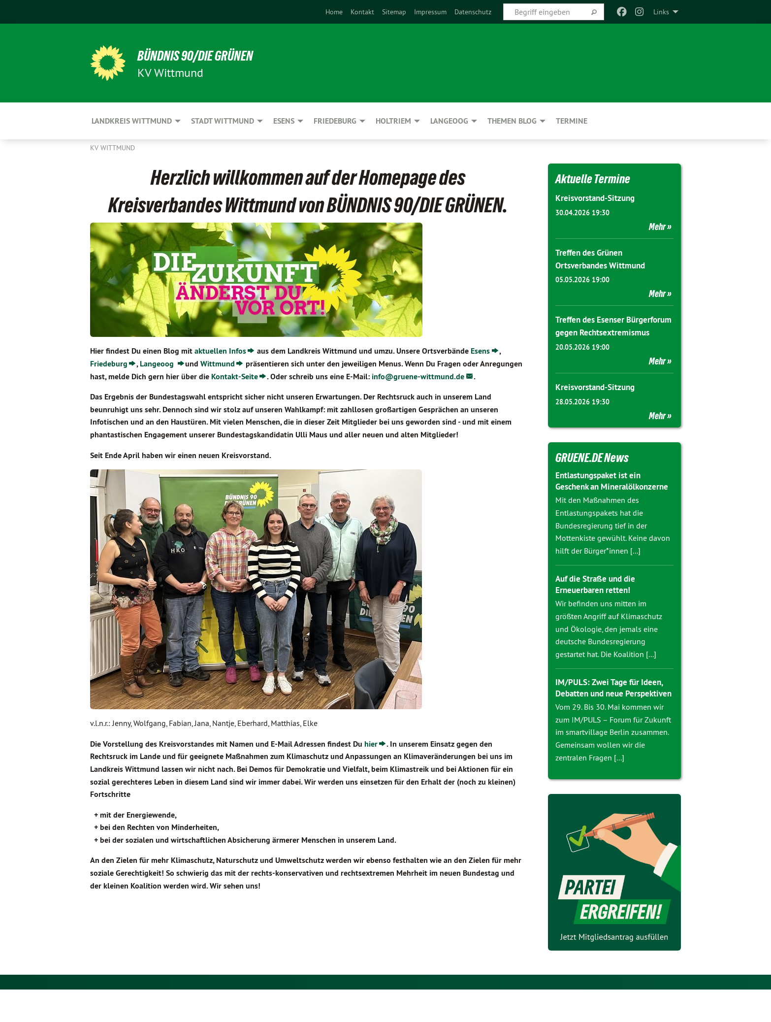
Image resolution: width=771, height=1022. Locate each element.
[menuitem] (334, 12)
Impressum (430, 11)
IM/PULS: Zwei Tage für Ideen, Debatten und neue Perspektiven (612, 714)
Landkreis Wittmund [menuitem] (132, 121)
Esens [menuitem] (283, 121)
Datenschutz (472, 11)
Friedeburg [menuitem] (335, 121)
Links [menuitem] (661, 11)
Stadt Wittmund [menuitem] (222, 121)
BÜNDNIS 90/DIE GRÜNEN (211, 55)
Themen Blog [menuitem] (512, 121)
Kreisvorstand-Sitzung (597, 197)
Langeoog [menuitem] (449, 121)
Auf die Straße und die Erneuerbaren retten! (598, 605)
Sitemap (394, 11)
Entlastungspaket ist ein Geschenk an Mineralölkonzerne (601, 497)
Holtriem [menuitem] (393, 121)
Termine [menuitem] (571, 121)
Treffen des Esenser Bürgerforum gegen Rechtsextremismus (592, 331)
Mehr (657, 226)
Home (334, 11)
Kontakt (362, 11)
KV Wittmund (112, 147)
